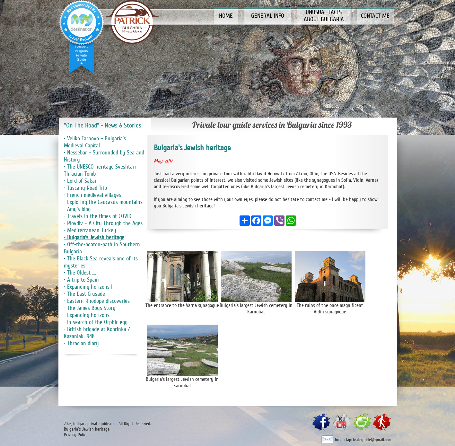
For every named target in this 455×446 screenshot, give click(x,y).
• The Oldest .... (80, 272)
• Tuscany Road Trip (85, 187)
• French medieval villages (92, 194)
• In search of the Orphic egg (95, 322)
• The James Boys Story (90, 307)
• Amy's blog (77, 209)
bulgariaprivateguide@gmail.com (363, 439)
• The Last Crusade (84, 293)
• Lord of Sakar (80, 180)
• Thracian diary (81, 343)
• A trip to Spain (81, 279)
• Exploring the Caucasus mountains (103, 202)
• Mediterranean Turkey (90, 230)
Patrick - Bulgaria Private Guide (81, 53)
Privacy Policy (76, 434)
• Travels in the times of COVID (97, 216)
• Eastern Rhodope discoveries (97, 300)
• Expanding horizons (86, 315)
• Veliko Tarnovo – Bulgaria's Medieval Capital (95, 142)
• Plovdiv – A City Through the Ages (103, 223)
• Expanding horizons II (89, 286)
